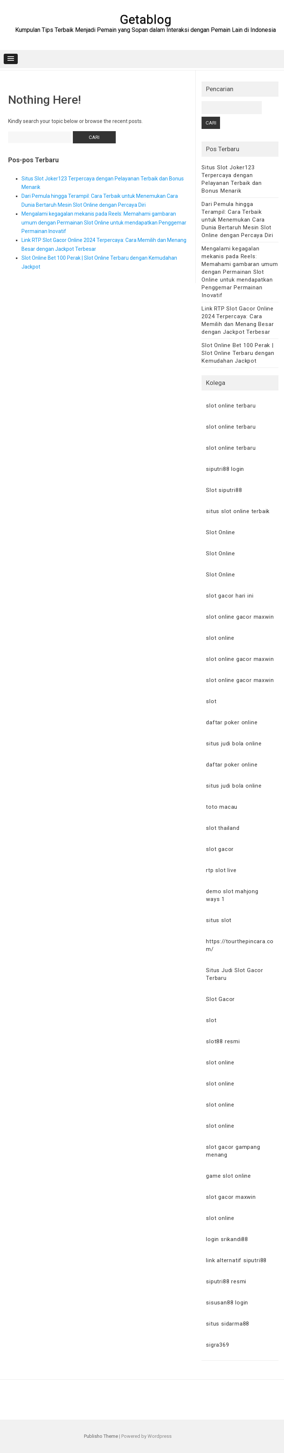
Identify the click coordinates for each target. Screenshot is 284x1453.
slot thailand (222, 828)
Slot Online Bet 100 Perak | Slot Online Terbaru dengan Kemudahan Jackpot (238, 353)
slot (211, 701)
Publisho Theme (101, 1436)
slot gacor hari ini (229, 595)
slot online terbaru (231, 405)
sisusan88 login (227, 1302)
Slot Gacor (220, 999)
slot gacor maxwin (231, 1197)
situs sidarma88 (227, 1323)
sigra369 (217, 1344)
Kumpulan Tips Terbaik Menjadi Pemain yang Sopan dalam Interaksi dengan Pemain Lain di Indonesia (145, 29)
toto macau (221, 807)
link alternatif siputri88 (236, 1260)
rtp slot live (221, 870)
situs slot (218, 920)
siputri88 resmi (226, 1281)
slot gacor (220, 849)
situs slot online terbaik (238, 511)
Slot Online (220, 532)
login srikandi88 (227, 1239)
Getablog (145, 19)
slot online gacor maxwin (240, 617)
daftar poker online (231, 722)
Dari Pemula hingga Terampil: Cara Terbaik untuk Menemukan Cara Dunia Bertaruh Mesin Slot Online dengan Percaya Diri (237, 220)
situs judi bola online (234, 743)
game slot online (228, 1176)
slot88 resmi (223, 1041)
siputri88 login (225, 469)
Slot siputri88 (224, 490)
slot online (220, 638)
